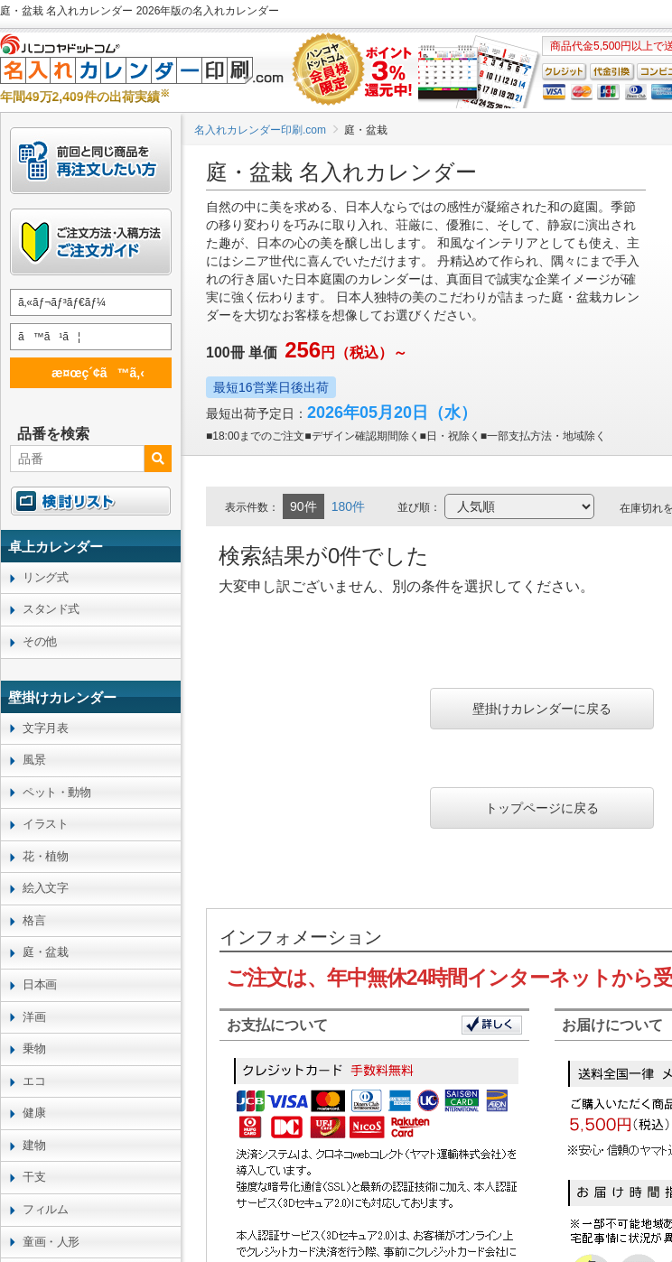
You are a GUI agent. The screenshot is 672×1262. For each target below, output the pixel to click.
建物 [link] (34, 1145)
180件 (348, 506)
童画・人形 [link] (51, 1241)
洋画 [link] (34, 1017)
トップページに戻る (542, 808)
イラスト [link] (45, 824)
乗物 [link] (34, 1048)
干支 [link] (34, 1176)
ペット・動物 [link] (56, 792)
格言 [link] (34, 920)
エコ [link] (34, 1081)
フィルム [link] (45, 1209)
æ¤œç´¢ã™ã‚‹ (88, 372)
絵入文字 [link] (45, 888)
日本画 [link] (40, 984)
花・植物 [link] (45, 856)
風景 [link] (34, 759)
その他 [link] (40, 641)
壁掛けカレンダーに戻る (541, 708)
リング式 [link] (45, 577)
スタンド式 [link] (51, 609)
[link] (91, 546)
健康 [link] (34, 1112)
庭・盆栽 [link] (45, 952)
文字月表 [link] (45, 728)
